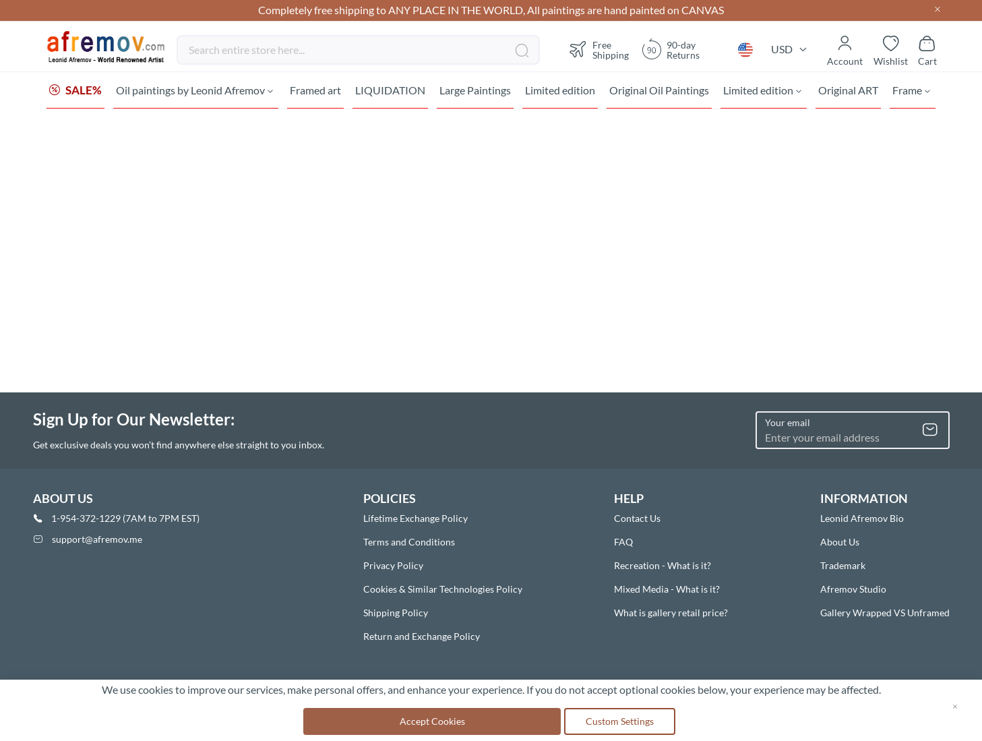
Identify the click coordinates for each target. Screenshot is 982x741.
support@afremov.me (97, 539)
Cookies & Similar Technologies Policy (442, 589)
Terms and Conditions (409, 541)
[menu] (491, 91)
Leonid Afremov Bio (862, 518)
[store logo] (106, 47)
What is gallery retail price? (671, 612)
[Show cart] (927, 49)
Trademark (842, 565)
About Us (839, 541)
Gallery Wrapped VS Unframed (885, 612)
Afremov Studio (853, 589)
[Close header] (937, 10)
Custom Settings (620, 721)
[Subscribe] (930, 430)
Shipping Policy (395, 612)
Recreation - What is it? (662, 565)
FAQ (623, 541)
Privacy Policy (393, 565)
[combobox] (358, 50)
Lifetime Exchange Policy (415, 518)
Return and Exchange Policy (421, 636)
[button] (745, 49)
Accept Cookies (432, 721)
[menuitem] (75, 91)
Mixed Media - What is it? (667, 589)
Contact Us (637, 518)
